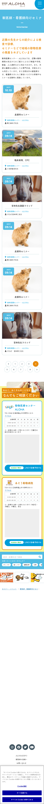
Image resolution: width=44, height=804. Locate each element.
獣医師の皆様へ (21, 759)
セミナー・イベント (9, 589)
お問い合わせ (21, 763)
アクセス (8, 416)
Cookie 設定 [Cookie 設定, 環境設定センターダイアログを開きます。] (22, 786)
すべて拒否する (22, 793)
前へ (4, 577)
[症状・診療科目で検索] (19, 557)
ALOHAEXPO (21, 755)
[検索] (39, 557)
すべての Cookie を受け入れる (22, 799)
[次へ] (37, 369)
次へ (40, 577)
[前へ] (8, 363)
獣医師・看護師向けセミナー (30, 589)
